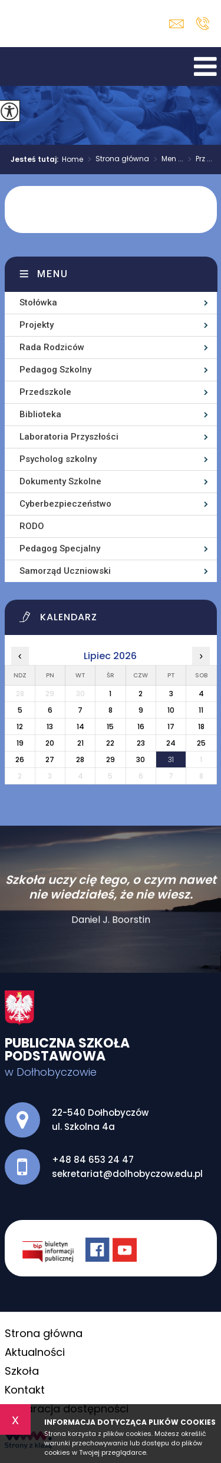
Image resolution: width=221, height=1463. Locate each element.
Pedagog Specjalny (59, 548)
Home (72, 159)
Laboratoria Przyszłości (68, 436)
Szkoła (22, 1371)
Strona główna (116, 159)
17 (170, 726)
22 (110, 743)
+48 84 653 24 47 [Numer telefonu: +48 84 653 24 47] (93, 1159)
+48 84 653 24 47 (202, 23)
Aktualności (35, 1352)
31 (171, 759)
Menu (52, 274)
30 (140, 759)
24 (171, 743)
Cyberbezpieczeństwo (65, 503)
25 (201, 743)
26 (19, 759)
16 (140, 726)
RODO (31, 526)
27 (49, 759)
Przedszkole (45, 392)
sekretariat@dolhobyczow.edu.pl (176, 23)
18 (201, 726)
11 (201, 710)
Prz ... (197, 159)
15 (110, 726)
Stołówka (38, 302)
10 (170, 710)
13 (50, 726)
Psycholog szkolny (58, 459)
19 (20, 743)
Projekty (36, 325)
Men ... (166, 159)
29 (110, 759)
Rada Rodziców (51, 347)
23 (141, 743)
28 (80, 759)
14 (80, 726)
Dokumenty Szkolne (60, 481)
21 (80, 743)
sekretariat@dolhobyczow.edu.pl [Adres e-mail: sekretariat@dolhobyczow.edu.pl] (127, 1174)
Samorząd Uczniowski (65, 571)
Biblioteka (40, 414)
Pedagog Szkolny (55, 369)
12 (20, 726)
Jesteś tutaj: (36, 159)
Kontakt (25, 1389)
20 (49, 743)
